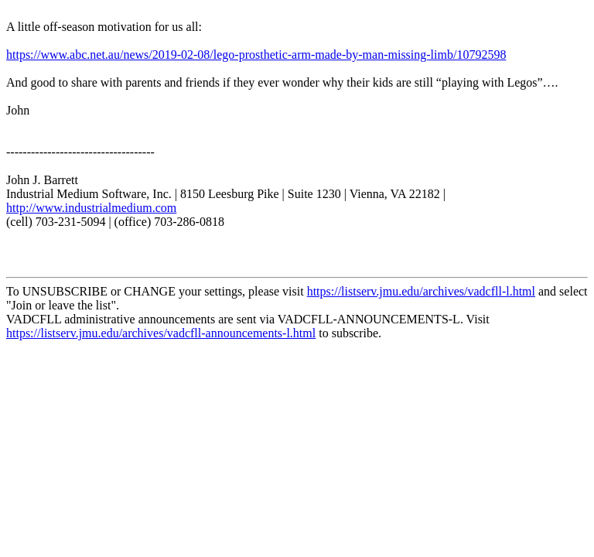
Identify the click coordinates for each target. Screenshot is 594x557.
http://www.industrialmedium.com (91, 207)
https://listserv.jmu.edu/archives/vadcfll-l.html (421, 291)
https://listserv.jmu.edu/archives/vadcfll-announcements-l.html (161, 333)
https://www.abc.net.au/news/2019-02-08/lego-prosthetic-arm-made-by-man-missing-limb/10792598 (256, 54)
